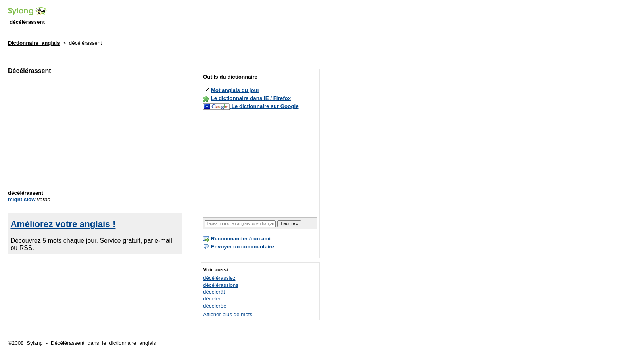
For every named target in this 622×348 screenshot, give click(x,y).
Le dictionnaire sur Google (265, 106)
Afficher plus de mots (227, 314)
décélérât (214, 292)
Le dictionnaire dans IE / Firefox (251, 98)
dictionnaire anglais (132, 343)
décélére (213, 299)
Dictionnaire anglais (34, 43)
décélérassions (220, 285)
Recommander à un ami (241, 239)
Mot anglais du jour (235, 90)
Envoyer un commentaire (242, 247)
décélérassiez (219, 278)
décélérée (215, 306)
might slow (22, 199)
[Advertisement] (200, 19)
